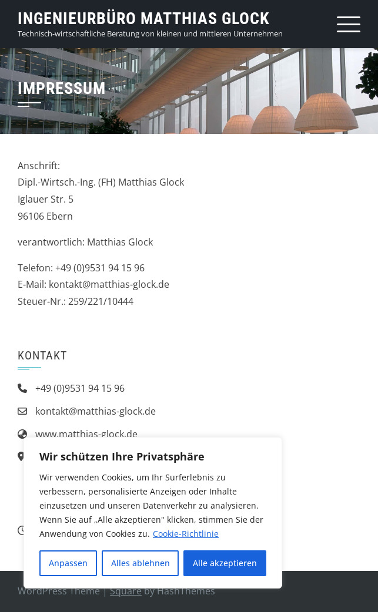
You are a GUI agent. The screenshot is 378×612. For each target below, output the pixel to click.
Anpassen (68, 563)
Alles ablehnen (140, 563)
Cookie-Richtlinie (186, 533)
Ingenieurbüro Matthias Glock (143, 18)
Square (126, 590)
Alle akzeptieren (225, 563)
